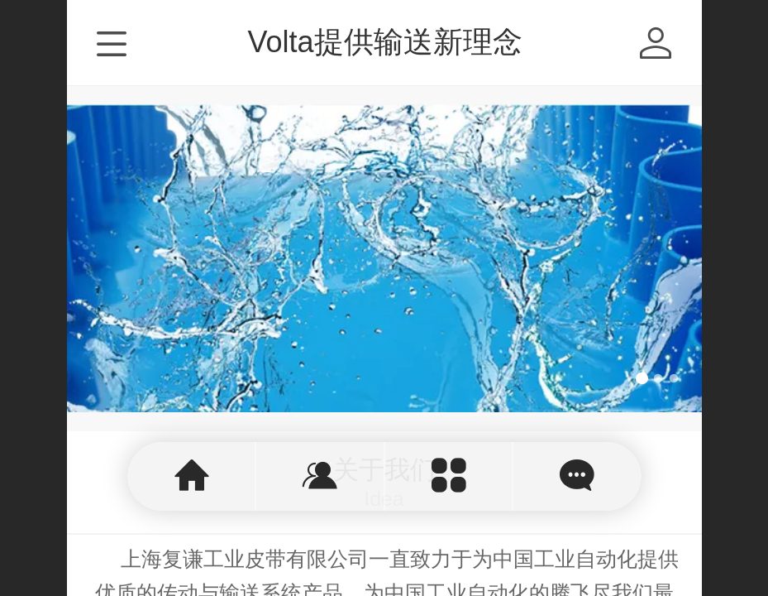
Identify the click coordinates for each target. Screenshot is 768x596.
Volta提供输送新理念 (384, 42)
